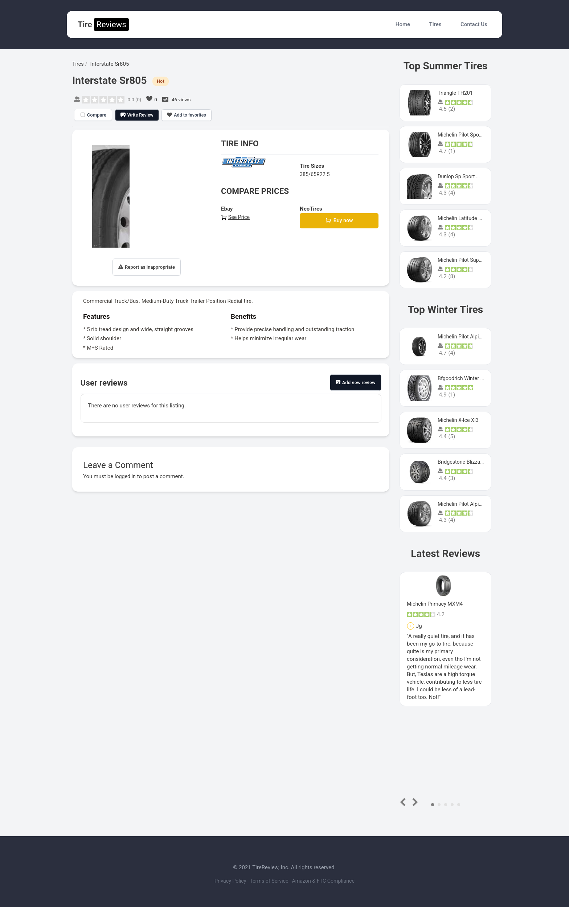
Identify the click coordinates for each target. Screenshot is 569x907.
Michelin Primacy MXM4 (436, 604)
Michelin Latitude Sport (466, 218)
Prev (404, 802)
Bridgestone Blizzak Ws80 (469, 462)
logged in (126, 476)
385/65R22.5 (315, 174)
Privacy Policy (225, 881)
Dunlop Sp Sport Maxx (464, 176)
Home (403, 24)
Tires (435, 24)
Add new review (356, 382)
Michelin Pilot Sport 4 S (466, 134)
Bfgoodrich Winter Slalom (468, 378)
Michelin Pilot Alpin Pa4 (466, 504)
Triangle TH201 (456, 93)
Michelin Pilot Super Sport (469, 260)
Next (414, 802)
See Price (236, 217)
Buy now (339, 221)
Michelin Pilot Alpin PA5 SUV (472, 336)
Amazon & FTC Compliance (328, 881)
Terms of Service (269, 881)
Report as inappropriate (146, 267)
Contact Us (473, 24)
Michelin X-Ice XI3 (459, 420)
